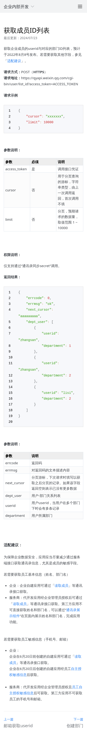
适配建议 (14, 60)
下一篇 (78, 713)
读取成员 (61, 579)
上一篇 (8, 713)
